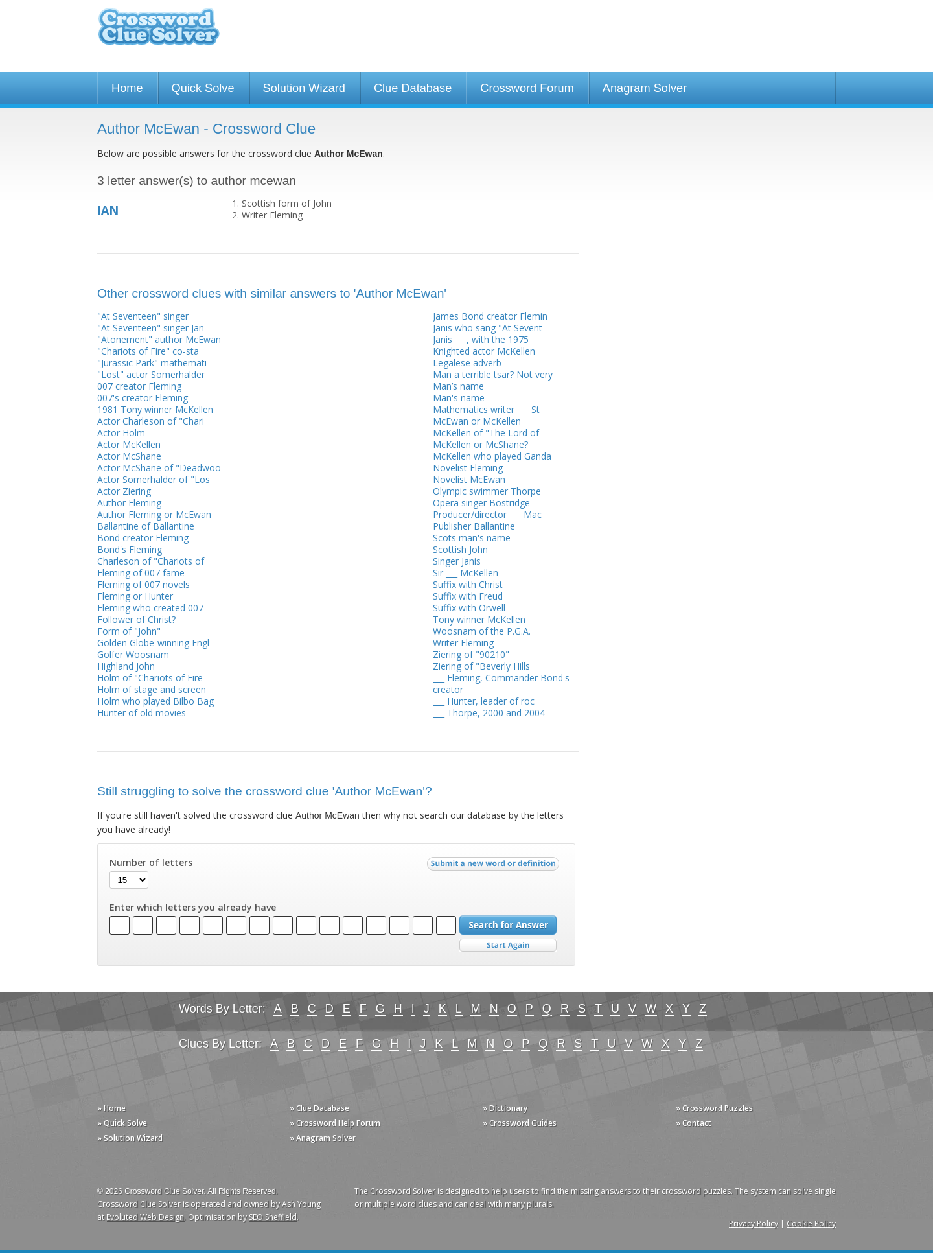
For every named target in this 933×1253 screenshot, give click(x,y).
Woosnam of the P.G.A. (482, 631)
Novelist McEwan (469, 479)
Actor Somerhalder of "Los (153, 479)
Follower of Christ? (136, 619)
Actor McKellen (129, 444)
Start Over (508, 945)
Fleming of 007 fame (141, 573)
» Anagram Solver (323, 1137)
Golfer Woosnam (133, 654)
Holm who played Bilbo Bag (155, 701)
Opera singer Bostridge (481, 503)
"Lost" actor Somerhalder (151, 374)
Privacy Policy (753, 1223)
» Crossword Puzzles (714, 1108)
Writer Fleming (463, 643)
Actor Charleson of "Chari (150, 421)
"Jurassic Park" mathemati (152, 363)
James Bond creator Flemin (490, 316)
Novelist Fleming (468, 468)
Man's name (459, 398)
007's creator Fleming (142, 398)
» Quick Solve (122, 1123)
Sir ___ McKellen (465, 573)
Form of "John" (129, 631)
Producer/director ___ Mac (487, 514)
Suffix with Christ (468, 584)
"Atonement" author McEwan (159, 339)
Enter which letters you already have (192, 907)
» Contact (693, 1123)
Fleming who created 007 (150, 608)
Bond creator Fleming (143, 538)
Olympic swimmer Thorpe (487, 491)
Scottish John (460, 549)
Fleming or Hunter (135, 596)
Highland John (126, 666)
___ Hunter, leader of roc (484, 701)
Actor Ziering (124, 491)
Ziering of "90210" (471, 654)
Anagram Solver (645, 88)
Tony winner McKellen (479, 619)
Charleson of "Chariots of (150, 561)
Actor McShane (129, 456)
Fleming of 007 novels (143, 584)
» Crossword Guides (520, 1123)
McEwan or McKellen (477, 421)
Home (127, 88)
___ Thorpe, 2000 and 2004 (489, 713)
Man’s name (458, 386)
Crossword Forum (527, 88)
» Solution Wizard (130, 1137)
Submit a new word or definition (494, 866)
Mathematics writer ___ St (486, 409)
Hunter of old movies (141, 713)
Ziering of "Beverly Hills (481, 666)
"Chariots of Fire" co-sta (148, 351)
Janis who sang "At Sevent (487, 328)
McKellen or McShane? (480, 444)
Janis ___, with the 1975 (481, 339)
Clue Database (413, 88)
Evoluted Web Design (145, 1217)
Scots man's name (472, 538)
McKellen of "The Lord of (486, 433)
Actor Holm (121, 433)
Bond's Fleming (129, 549)
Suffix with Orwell (469, 608)
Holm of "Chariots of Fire (150, 678)
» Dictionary (505, 1108)
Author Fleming (129, 503)
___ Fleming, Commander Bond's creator (501, 684)
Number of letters (150, 863)
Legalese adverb (467, 363)
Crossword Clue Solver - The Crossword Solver (158, 32)
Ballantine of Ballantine (145, 526)
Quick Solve (203, 88)
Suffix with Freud (468, 596)
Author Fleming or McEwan (154, 514)
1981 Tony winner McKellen (155, 409)
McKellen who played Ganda (492, 456)
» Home (111, 1108)
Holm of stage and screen (151, 689)
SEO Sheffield (273, 1217)
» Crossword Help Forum (335, 1123)
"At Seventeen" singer (143, 316)
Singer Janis (457, 561)
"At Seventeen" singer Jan (150, 328)
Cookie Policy (811, 1223)
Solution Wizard (304, 88)
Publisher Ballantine (474, 526)
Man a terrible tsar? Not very (493, 374)
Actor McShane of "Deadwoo (159, 468)
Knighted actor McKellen (484, 351)
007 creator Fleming (139, 386)
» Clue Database (319, 1108)
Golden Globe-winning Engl (153, 643)
